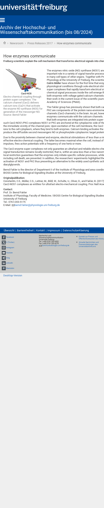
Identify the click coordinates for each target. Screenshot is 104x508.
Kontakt (40, 230)
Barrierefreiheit (25, 230)
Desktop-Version (12, 275)
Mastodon (10, 268)
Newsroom (16, 43)
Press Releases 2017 (40, 43)
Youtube (9, 253)
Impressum (53, 230)
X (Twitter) (10, 242)
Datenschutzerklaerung (76, 230)
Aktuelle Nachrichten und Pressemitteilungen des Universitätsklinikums (89, 244)
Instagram (10, 248)
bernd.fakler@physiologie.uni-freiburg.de (37, 205)
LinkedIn (9, 263)
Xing (8, 258)
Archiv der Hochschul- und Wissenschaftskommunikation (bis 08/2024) (46, 30)
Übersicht (9, 230)
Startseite (4, 42)
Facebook (10, 237)
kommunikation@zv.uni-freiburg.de (55, 245)
